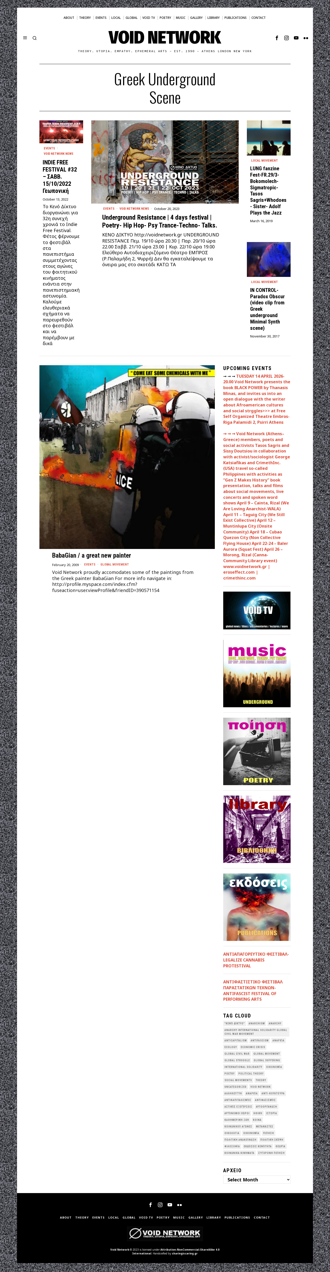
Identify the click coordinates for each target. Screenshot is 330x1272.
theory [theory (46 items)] (261, 1081)
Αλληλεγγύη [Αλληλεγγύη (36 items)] (233, 1094)
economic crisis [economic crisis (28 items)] (253, 1048)
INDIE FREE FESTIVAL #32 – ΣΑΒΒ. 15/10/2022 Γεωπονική (60, 177)
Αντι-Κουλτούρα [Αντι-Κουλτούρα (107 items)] (273, 1094)
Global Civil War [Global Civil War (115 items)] (237, 1055)
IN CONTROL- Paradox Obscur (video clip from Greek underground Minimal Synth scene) (267, 310)
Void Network (119, 1251)
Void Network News (136, 209)
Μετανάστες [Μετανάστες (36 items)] (264, 1127)
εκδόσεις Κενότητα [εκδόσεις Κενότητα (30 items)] (258, 1147)
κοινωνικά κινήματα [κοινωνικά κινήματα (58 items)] (239, 1154)
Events (109, 209)
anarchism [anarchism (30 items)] (257, 1024)
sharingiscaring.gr (185, 1254)
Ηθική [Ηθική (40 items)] (257, 1114)
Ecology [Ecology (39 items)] (230, 1048)
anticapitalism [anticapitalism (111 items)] (235, 1041)
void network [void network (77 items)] (260, 1088)
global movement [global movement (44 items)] (266, 1055)
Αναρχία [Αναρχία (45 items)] (252, 1094)
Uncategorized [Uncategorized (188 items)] (235, 1088)
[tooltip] (277, 38)
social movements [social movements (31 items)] (238, 1081)
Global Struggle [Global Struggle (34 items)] (237, 1061)
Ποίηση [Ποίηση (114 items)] (268, 1134)
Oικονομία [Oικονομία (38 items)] (274, 1068)
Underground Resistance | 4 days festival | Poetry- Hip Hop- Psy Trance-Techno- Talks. (159, 222)
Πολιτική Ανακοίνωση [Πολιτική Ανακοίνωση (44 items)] (240, 1141)
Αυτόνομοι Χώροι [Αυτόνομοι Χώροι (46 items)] (237, 1114)
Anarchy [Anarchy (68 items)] (275, 1024)
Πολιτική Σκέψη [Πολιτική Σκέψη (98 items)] (271, 1141)
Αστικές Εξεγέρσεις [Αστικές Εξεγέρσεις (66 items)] (238, 1108)
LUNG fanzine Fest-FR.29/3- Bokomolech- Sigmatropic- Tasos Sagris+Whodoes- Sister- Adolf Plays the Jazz (268, 191)
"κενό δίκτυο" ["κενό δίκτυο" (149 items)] (234, 1024)
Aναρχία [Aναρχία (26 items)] (278, 1041)
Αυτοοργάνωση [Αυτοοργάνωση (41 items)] (266, 1108)
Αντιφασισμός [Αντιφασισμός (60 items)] (265, 1101)
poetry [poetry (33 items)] (229, 1074)
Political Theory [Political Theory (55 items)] (251, 1074)
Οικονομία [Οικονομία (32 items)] (251, 1134)
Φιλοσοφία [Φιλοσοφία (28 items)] (232, 1147)
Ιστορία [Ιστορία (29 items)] (271, 1114)
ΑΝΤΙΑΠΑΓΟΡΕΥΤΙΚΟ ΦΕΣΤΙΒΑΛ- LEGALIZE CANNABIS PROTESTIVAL (256, 961)
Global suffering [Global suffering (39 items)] (267, 1061)
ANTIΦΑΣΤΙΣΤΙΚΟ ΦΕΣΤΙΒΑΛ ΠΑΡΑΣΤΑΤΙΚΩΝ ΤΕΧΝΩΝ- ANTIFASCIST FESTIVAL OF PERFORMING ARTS (253, 991)
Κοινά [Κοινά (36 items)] (257, 1121)
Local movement (265, 161)
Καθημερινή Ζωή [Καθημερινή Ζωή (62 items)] (236, 1121)
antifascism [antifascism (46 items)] (260, 1041)
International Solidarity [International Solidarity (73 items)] (243, 1068)
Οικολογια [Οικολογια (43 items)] (231, 1134)
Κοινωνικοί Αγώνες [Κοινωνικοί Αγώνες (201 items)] (238, 1127)
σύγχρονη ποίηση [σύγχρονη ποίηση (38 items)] (271, 1154)
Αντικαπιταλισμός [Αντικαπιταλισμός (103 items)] (237, 1101)
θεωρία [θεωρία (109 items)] (281, 1147)
